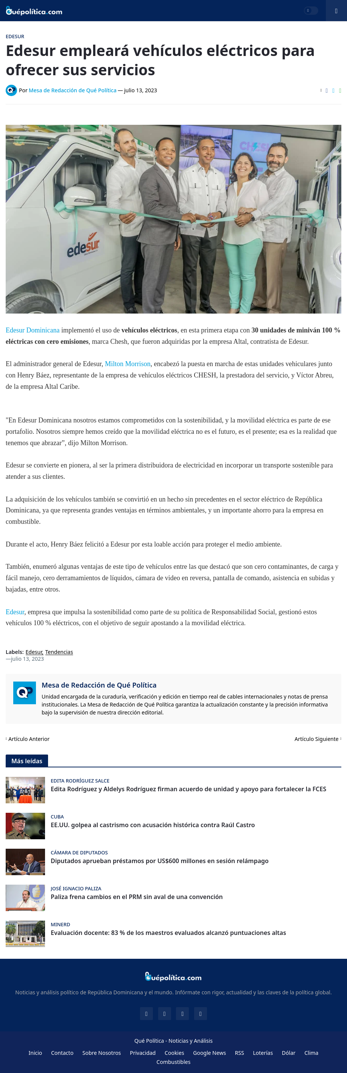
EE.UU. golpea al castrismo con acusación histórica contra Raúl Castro (153, 825)
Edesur (15, 612)
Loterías (263, 1052)
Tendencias (59, 652)
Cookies (174, 1052)
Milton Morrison (128, 364)
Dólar (289, 1052)
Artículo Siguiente (317, 738)
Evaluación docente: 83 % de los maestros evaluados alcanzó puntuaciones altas (168, 933)
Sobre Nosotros (101, 1052)
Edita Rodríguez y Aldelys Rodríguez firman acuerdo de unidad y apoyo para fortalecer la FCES (188, 789)
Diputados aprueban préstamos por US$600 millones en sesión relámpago (160, 861)
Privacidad (143, 1052)
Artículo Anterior (29, 738)
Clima (311, 1052)
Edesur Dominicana (32, 330)
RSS (239, 1052)
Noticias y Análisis (190, 1040)
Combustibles (174, 1061)
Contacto (62, 1052)
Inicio (35, 1052)
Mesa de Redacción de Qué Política (99, 684)
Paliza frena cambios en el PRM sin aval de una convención (137, 897)
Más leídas (26, 761)
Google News (209, 1052)
